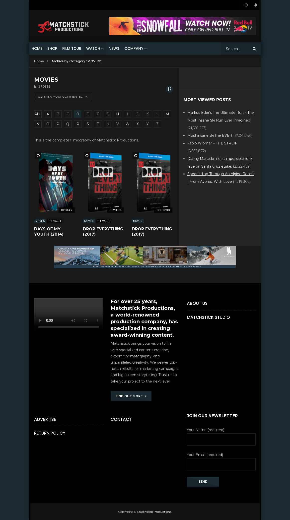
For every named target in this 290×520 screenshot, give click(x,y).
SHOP (52, 48)
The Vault (54, 221)
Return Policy (49, 433)
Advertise (45, 419)
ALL (37, 114)
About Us (197, 303)
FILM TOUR (71, 48)
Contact (121, 419)
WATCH (93, 48)
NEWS (114, 48)
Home (39, 61)
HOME (37, 48)
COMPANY (133, 48)
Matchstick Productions (154, 512)
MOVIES (40, 221)
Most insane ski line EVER (209, 135)
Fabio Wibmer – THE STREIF (212, 143)
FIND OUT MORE (131, 396)
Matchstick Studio (208, 317)
